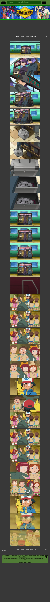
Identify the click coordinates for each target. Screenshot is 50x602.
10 (30, 36)
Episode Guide (25, 39)
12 (35, 36)
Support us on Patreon (25, 562)
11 (32, 36)
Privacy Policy (35, 555)
